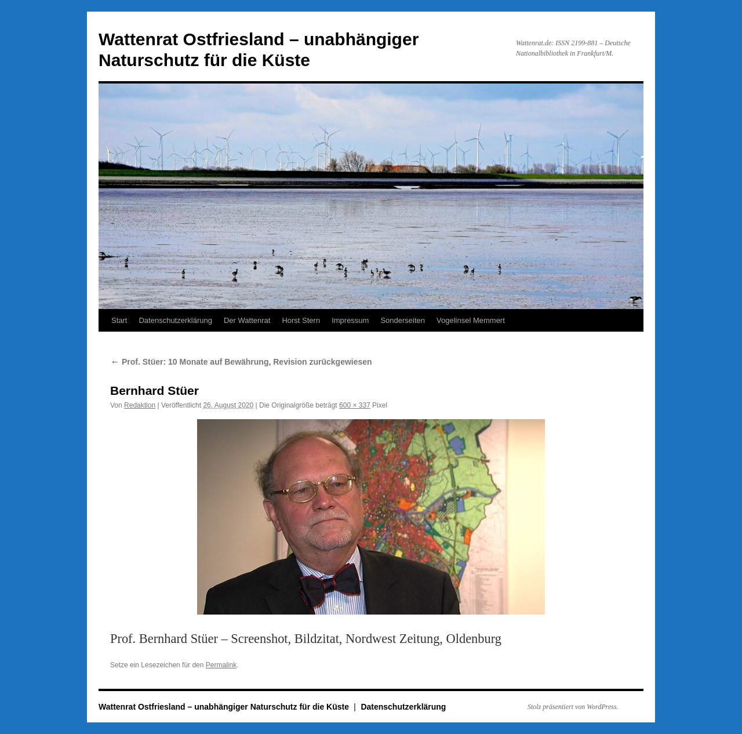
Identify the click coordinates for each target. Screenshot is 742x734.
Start (119, 320)
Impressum (350, 320)
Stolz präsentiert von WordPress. (573, 707)
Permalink (221, 665)
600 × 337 (354, 405)
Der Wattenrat (247, 320)
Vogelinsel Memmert (471, 320)
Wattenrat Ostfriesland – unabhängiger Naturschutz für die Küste (225, 706)
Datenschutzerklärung (175, 320)
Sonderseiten (402, 320)
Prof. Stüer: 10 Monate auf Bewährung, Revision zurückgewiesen (241, 361)
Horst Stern (301, 320)
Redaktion (139, 405)
